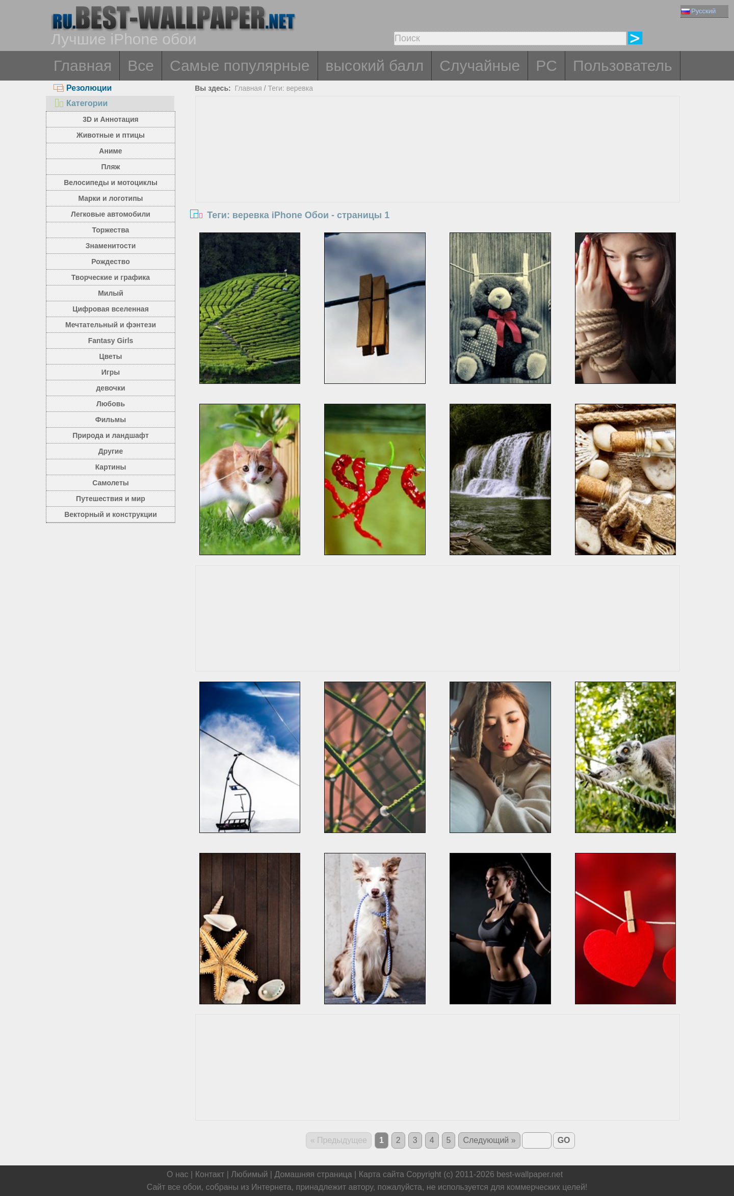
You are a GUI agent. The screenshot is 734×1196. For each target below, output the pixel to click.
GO (564, 1140)
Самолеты (110, 483)
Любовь (110, 404)
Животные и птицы (110, 135)
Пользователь (622, 65)
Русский (698, 11)
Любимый (249, 1174)
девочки (110, 388)
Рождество (110, 261)
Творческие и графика (110, 277)
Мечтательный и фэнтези (110, 325)
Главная (83, 65)
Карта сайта (381, 1174)
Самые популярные (240, 65)
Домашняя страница (313, 1174)
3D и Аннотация (111, 119)
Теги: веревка (290, 88)
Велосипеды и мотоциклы (111, 182)
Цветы (110, 356)
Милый (110, 293)
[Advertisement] (437, 172)
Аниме (110, 151)
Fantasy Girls (111, 340)
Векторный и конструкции (110, 514)
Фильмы (110, 419)
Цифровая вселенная (110, 309)
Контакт (210, 1174)
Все (140, 65)
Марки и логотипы (110, 198)
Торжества (110, 230)
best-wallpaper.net (529, 1174)
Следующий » (489, 1140)
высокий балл (375, 65)
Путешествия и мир (110, 499)
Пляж (110, 167)
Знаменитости (111, 246)
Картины (110, 467)
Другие (110, 451)
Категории (81, 103)
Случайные (479, 65)
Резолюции (83, 88)
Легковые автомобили (110, 214)
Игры (110, 372)
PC (546, 65)
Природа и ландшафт (110, 435)
